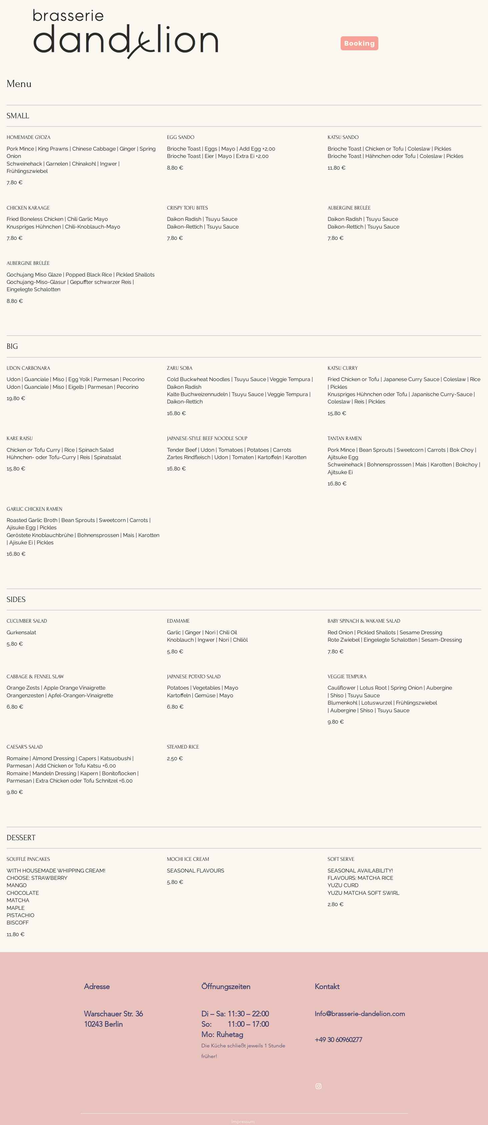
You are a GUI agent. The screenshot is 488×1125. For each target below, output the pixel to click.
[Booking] (359, 43)
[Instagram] (318, 1086)
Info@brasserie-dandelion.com (360, 1014)
